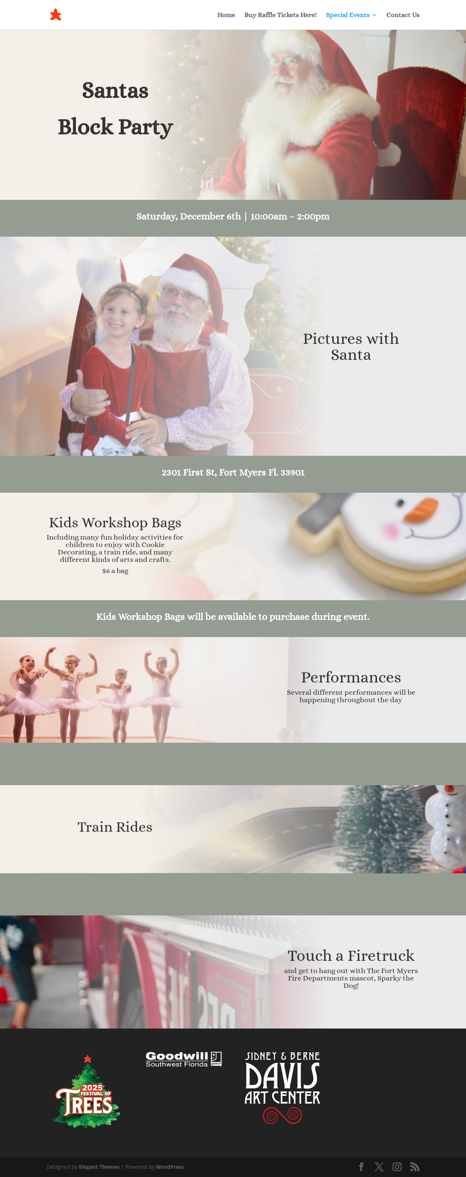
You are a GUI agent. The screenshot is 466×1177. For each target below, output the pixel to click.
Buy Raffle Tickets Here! (280, 15)
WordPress (170, 1166)
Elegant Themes (99, 1166)
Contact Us (402, 15)
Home (226, 15)
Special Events (348, 15)
